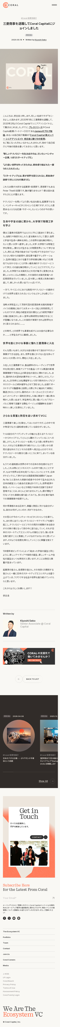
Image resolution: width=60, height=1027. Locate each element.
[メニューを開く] (54, 5)
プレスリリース (36, 127)
